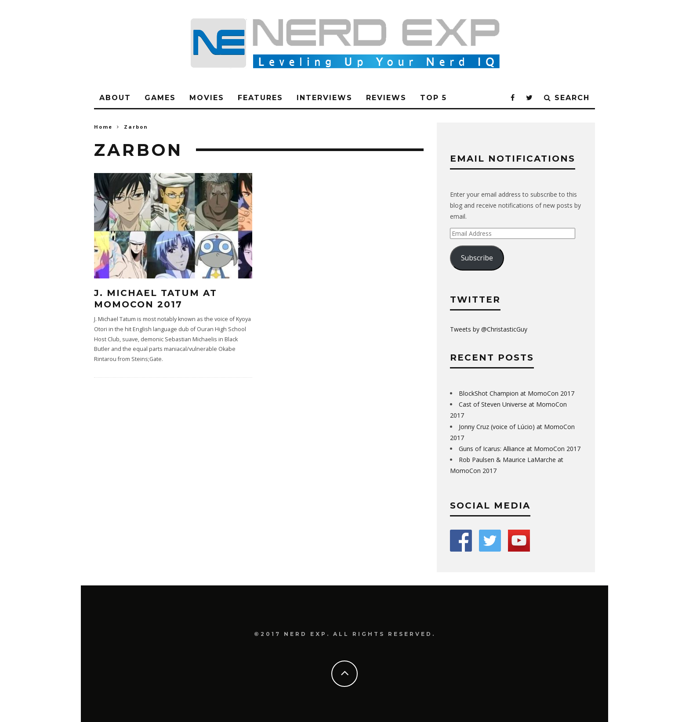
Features (260, 98)
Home (103, 126)
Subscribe (477, 258)
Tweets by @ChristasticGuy (488, 329)
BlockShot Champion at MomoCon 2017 (516, 393)
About (115, 98)
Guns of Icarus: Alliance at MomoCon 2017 (519, 448)
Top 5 (433, 98)
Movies (206, 98)
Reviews (386, 98)
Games (160, 98)
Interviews (324, 98)
